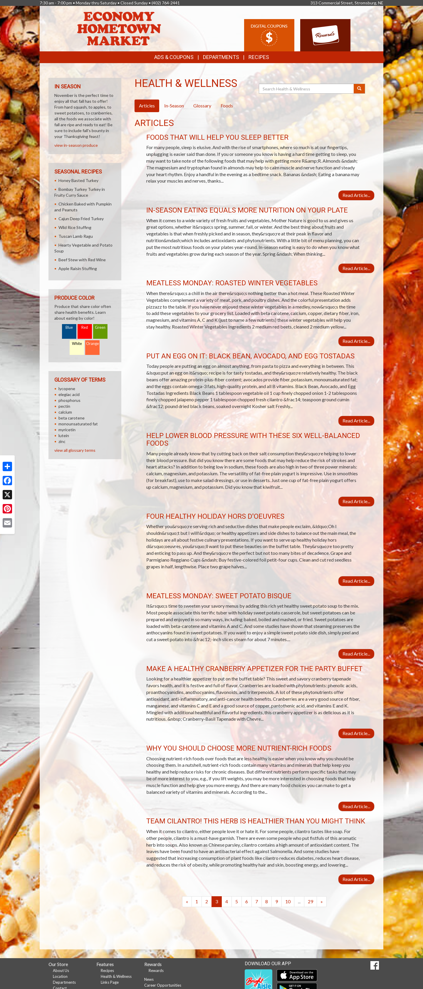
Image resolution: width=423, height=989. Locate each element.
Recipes (259, 57)
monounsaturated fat (78, 423)
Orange (92, 343)
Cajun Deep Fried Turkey (81, 218)
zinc (62, 441)
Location (60, 976)
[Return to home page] (119, 28)
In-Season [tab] (174, 105)
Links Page (110, 982)
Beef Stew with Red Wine (82, 259)
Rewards (156, 970)
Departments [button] (221, 57)
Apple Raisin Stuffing (77, 268)
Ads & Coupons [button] (174, 57)
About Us (61, 970)
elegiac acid (69, 394)
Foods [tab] (227, 105)
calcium (65, 412)
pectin (64, 406)
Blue (69, 327)
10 (288, 901)
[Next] (322, 901)
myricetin (66, 429)
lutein (63, 435)
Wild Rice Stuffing (74, 227)
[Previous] (187, 901)
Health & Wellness (116, 976)
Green (100, 327)
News (149, 979)
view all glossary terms (74, 450)
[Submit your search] (359, 89)
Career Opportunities (162, 985)
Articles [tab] (147, 105)
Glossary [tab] (202, 105)
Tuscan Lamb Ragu (75, 236)
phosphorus (69, 400)
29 (310, 901)
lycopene (66, 388)
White (77, 343)
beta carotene (71, 417)
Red (84, 327)
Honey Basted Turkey (78, 180)
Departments (64, 982)
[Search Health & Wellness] (307, 89)
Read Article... (356, 195)
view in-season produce (76, 145)
